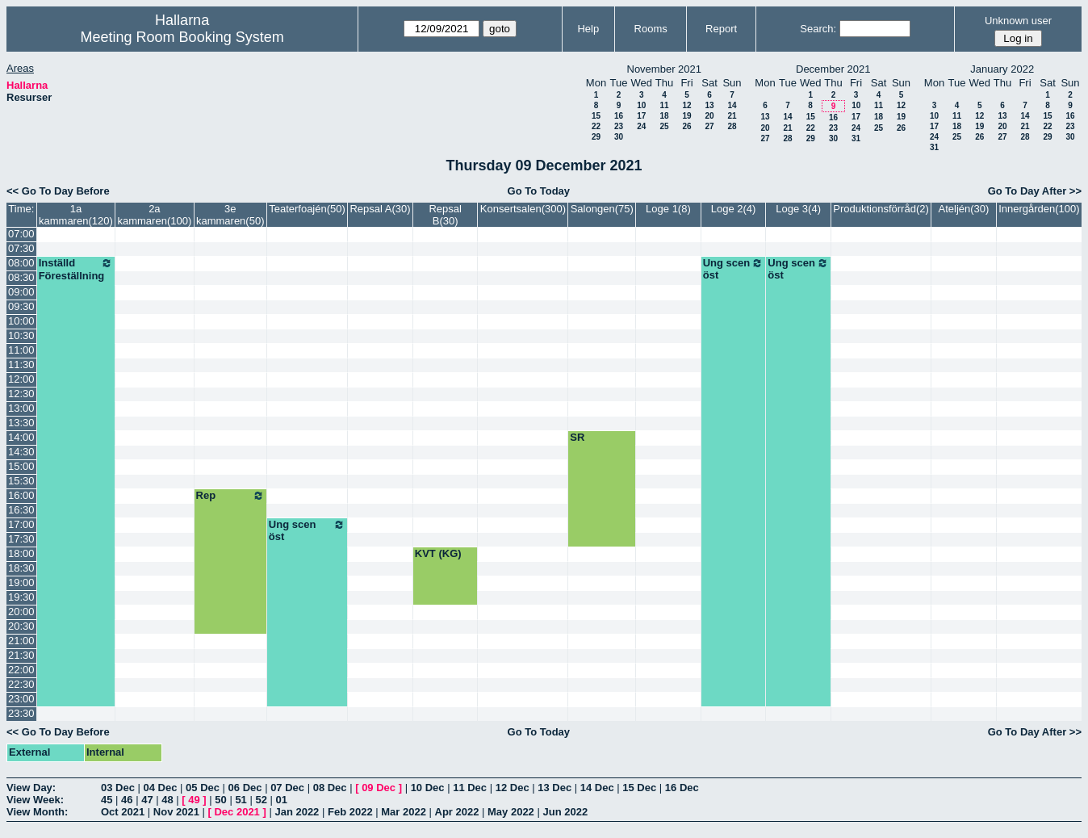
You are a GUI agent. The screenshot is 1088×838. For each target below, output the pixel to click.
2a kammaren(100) (154, 215)
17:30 (21, 539)
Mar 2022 (403, 812)
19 (686, 115)
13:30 (21, 423)
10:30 (21, 335)
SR (577, 437)
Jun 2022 (565, 812)
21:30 (21, 655)
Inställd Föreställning (76, 269)
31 (856, 138)
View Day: (31, 787)
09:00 (21, 292)
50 (220, 800)
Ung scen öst (733, 269)
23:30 (21, 713)
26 (686, 126)
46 (126, 800)
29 (596, 136)
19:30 (21, 597)
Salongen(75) (602, 209)
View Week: (35, 800)
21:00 (21, 641)
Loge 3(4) (798, 209)
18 (663, 115)
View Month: (37, 812)
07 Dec (287, 787)
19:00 (21, 582)
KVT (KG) (438, 553)
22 (596, 126)
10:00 (21, 321)
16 (618, 115)
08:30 (21, 277)
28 (731, 126)
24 (641, 126)
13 (709, 105)
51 (240, 800)
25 (663, 126)
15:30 (21, 481)
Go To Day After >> (1035, 191)
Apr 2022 (457, 812)
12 (686, 105)
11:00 (21, 350)
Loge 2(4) (733, 209)
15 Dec (639, 787)
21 (731, 115)
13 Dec (554, 787)
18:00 (21, 553)
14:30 (21, 452)
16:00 (21, 495)
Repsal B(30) (445, 215)
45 (106, 800)
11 (663, 105)
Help (588, 29)
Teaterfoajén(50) (307, 209)
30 (618, 136)
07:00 (21, 234)
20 (709, 115)
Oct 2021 (122, 812)
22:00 (21, 670)
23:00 (21, 699)
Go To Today (539, 191)
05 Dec (203, 787)
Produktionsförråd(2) (881, 209)
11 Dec (470, 787)
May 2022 (511, 812)
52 (260, 800)
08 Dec (330, 787)
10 (641, 105)
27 (709, 126)
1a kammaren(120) (76, 215)
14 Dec (597, 787)
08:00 (21, 263)
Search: (818, 29)
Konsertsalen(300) (523, 209)
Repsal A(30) (379, 209)
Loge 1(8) (668, 209)
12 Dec (512, 787)
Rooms (650, 29)
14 (731, 105)
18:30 (21, 568)
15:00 (21, 466)
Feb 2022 (350, 812)
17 (641, 115)
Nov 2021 (176, 812)
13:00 (21, 408)
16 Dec (682, 787)
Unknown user (1018, 21)
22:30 (21, 684)
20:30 (21, 626)
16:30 (21, 510)
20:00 (21, 611)
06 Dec (245, 787)
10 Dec (428, 787)
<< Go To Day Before (58, 191)
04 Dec (161, 787)
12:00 (21, 379)
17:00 (21, 524)
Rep (230, 495)
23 (618, 126)
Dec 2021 (236, 812)
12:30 (21, 394)
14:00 (21, 437)
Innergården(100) (1038, 209)
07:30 (21, 248)
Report (721, 29)
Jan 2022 (296, 812)
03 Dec (118, 787)
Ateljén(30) (964, 209)
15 (596, 115)
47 (147, 800)
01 (281, 800)
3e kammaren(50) (230, 215)
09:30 (21, 306)
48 (167, 800)
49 (193, 800)
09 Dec (378, 787)
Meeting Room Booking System (182, 37)
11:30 (21, 364)
